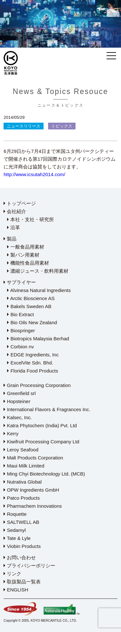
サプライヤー (20, 282)
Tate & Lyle (17, 538)
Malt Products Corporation (33, 457)
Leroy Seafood (21, 449)
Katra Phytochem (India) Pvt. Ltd (40, 425)
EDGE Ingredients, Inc (32, 354)
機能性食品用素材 (28, 263)
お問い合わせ (20, 557)
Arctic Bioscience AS (31, 298)
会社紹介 (15, 211)
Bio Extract (20, 314)
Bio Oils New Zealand (32, 322)
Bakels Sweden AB (29, 306)
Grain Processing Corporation (37, 385)
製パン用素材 (23, 255)
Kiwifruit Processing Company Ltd (41, 441)
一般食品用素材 (25, 247)
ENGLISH (16, 589)
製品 (10, 238)
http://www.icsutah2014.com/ (34, 174)
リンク (12, 573)
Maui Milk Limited (24, 465)
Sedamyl (15, 530)
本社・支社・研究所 (30, 219)
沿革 (13, 227)
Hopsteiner (17, 401)
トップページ (20, 203)
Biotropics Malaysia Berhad (38, 338)
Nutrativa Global (23, 482)
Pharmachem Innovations (33, 506)
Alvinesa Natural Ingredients (39, 290)
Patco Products (22, 498)
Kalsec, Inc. (18, 417)
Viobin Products (22, 546)
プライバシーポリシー (29, 565)
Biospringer (21, 330)
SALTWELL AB (21, 522)
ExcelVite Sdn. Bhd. (30, 362)
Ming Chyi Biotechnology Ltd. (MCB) (44, 473)
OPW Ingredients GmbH (31, 490)
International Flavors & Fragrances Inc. (47, 409)
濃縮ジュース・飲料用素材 (37, 271)
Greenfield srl (19, 393)
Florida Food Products (32, 370)
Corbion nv (20, 346)
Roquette (15, 514)
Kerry (11, 433)
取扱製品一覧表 (22, 581)
